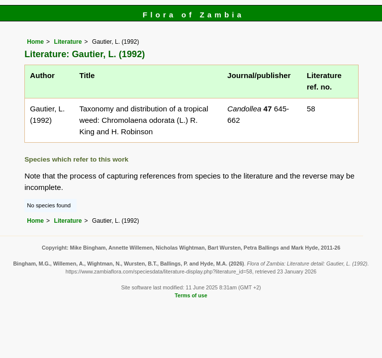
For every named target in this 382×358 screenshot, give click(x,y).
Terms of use (191, 295)
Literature (68, 41)
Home (35, 41)
